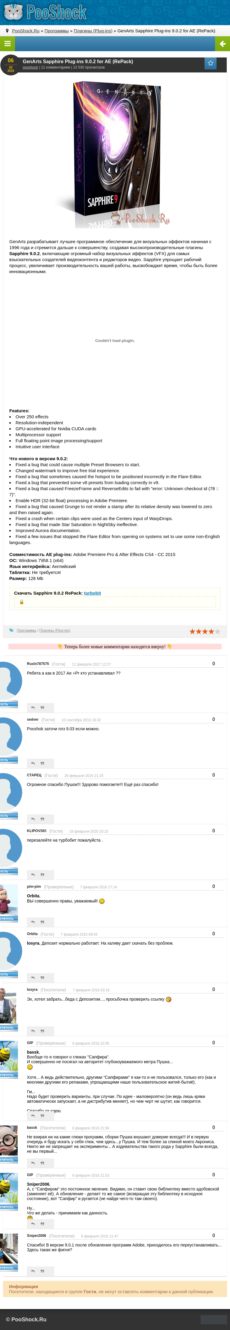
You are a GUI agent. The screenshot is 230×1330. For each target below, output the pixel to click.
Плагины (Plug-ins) (54, 630)
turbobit (92, 593)
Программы (26, 630)
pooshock (30, 67)
